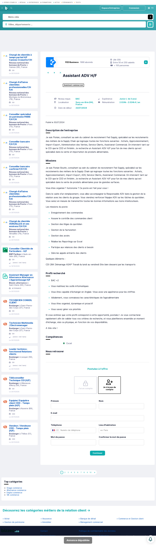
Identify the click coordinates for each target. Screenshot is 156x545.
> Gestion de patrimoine (13, 522)
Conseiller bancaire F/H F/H (19, 142)
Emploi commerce (14, 492)
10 (90, 472)
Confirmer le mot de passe (112, 437)
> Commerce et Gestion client (130, 519)
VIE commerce (13, 495)
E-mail (54, 413)
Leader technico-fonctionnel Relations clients (20, 351)
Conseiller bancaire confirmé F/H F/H (19, 167)
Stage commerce (14, 488)
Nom (101, 401)
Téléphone (56, 425)
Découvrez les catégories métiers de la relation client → (46, 510)
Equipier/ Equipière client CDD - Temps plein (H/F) (19, 403)
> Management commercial (91, 522)
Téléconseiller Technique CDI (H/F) (20, 379)
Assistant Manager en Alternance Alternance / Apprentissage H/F (21, 277)
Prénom (55, 401)
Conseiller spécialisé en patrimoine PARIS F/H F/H (20, 117)
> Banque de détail (87, 519)
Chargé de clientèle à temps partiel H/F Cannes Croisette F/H (20, 57)
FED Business (72, 62)
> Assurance (46, 519)
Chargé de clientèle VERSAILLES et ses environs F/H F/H (19, 224)
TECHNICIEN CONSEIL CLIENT (20, 301)
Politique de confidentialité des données (97, 531)
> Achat (6, 519)
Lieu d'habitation (107, 425)
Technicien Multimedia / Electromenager (21, 324)
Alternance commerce (16, 490)
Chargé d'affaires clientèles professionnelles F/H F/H (20, 86)
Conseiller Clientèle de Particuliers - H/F (21, 249)
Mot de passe (58, 437)
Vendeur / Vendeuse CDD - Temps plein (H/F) (20, 428)
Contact (44, 531)
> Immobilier (46, 522)
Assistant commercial (73, 85)
